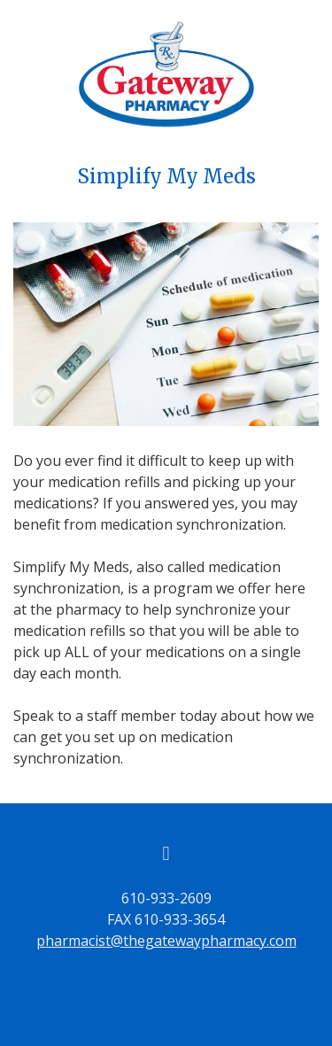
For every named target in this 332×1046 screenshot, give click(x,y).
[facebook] (166, 853)
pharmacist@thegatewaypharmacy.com (166, 940)
